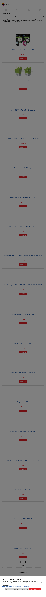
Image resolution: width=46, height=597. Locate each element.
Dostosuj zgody (24, 589)
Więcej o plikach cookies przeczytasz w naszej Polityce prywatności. (15, 586)
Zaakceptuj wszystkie (35, 589)
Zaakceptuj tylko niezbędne (12, 589)
